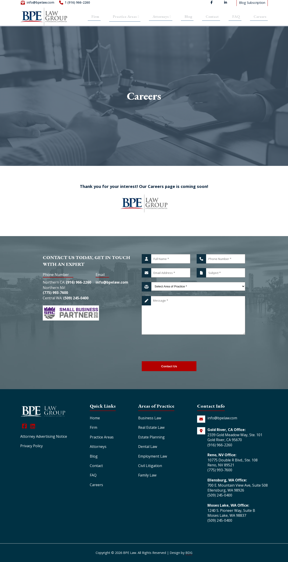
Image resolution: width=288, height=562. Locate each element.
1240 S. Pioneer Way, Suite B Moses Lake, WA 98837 (231, 513)
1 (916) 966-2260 (77, 3)
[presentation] (176, 348)
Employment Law (152, 456)
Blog (188, 17)
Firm (92, 17)
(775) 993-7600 (55, 295)
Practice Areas (124, 17)
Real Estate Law (151, 427)
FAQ (237, 17)
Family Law (147, 475)
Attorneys (162, 17)
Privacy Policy (31, 445)
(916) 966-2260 (78, 283)
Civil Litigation (150, 465)
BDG (188, 553)
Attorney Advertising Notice (43, 436)
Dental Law (147, 446)
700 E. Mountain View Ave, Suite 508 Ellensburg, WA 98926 (237, 488)
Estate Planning (151, 437)
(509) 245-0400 (75, 303)
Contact (213, 17)
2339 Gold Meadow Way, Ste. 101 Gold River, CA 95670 (234, 437)
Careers (260, 17)
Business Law (149, 417)
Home (95, 417)
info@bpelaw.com (40, 3)
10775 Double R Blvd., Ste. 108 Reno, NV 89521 (232, 462)
